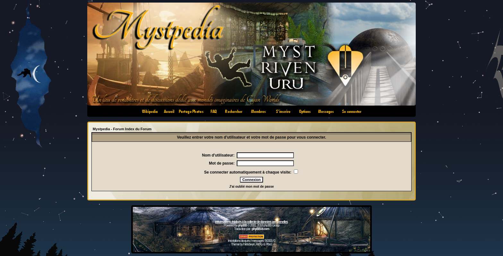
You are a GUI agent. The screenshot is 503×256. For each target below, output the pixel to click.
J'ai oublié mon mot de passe (251, 186)
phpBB (242, 225)
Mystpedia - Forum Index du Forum (122, 129)
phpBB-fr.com (260, 229)
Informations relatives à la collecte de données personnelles (251, 222)
